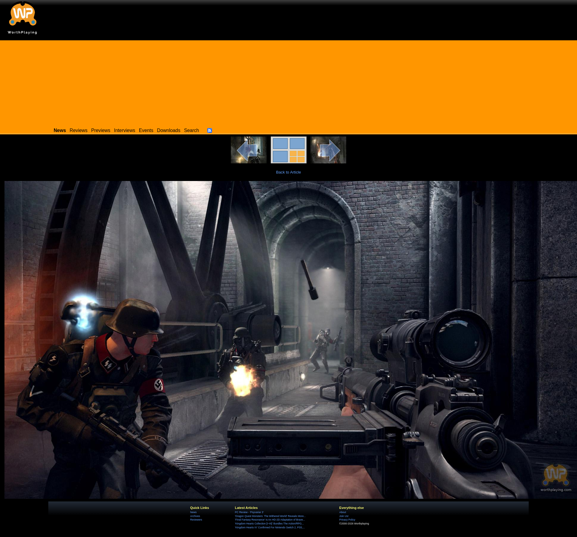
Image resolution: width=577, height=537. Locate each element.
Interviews (124, 130)
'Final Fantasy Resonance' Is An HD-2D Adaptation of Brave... (270, 519)
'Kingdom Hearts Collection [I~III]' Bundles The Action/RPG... (269, 523)
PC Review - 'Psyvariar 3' (249, 512)
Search (191, 130)
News (193, 512)
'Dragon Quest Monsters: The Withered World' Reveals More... (270, 516)
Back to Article (288, 172)
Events (146, 130)
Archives (195, 516)
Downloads (168, 130)
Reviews (79, 130)
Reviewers (196, 519)
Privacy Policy (347, 519)
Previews (100, 130)
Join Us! (344, 516)
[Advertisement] (288, 82)
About (342, 512)
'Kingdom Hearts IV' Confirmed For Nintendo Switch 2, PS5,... (270, 527)
